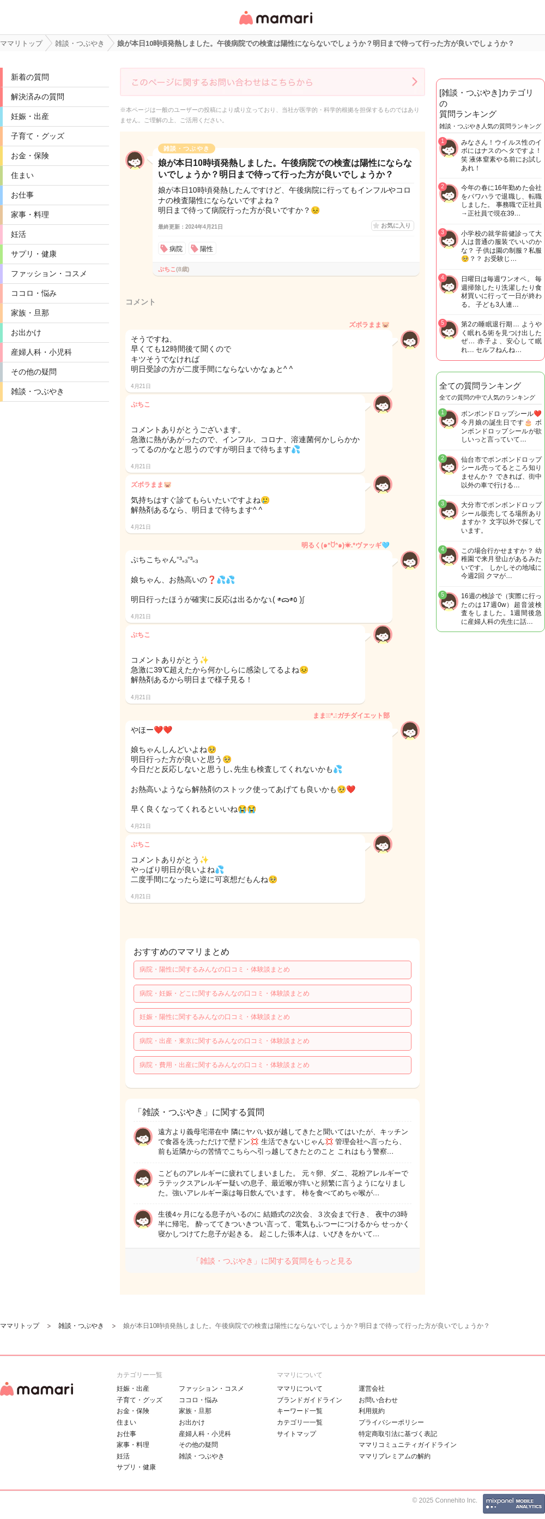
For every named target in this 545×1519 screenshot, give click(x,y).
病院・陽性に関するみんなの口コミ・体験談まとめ (215, 969)
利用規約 (372, 1411)
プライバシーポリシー (391, 1422)
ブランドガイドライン (309, 1400)
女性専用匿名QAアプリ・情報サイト (275, 25)
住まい (22, 175)
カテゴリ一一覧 (300, 1422)
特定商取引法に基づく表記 (398, 1434)
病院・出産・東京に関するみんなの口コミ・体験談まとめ (225, 1041)
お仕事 (22, 194)
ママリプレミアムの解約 (395, 1456)
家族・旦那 (30, 312)
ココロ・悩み (34, 293)
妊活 (18, 234)
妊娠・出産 (30, 116)
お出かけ (26, 332)
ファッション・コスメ (49, 273)
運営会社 (372, 1388)
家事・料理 (30, 214)
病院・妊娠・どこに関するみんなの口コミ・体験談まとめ (225, 993)
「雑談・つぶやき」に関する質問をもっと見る (272, 1260)
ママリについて (300, 1388)
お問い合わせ (378, 1400)
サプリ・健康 (34, 253)
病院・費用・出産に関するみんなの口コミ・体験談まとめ (225, 1065)
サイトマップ (296, 1434)
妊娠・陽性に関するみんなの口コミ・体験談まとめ (215, 1017)
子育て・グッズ (37, 136)
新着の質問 (30, 77)
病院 (176, 249)
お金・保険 (30, 155)
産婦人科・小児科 (41, 352)
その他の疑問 (34, 371)
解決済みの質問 (37, 96)
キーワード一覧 (300, 1411)
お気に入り (396, 225)
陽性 (206, 249)
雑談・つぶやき (37, 391)
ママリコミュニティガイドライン (408, 1445)
